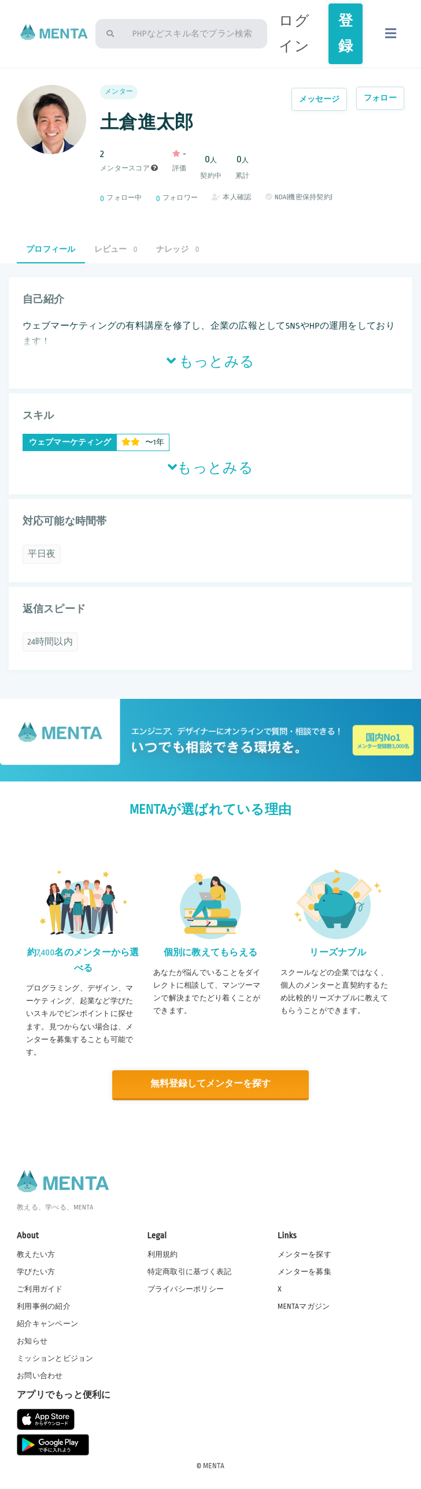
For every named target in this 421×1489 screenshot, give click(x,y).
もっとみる (210, 362)
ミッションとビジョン (55, 1358)
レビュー (116, 249)
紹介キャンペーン (47, 1323)
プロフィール (51, 249)
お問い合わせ (40, 1376)
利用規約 (162, 1254)
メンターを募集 (304, 1271)
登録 (345, 33)
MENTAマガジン (304, 1306)
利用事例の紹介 (44, 1306)
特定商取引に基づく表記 (189, 1271)
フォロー (380, 98)
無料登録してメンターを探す (210, 1084)
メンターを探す (304, 1254)
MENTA (213, 1465)
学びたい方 (36, 1271)
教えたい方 (36, 1254)
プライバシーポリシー (185, 1289)
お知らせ (32, 1341)
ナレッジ (178, 249)
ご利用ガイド (40, 1289)
